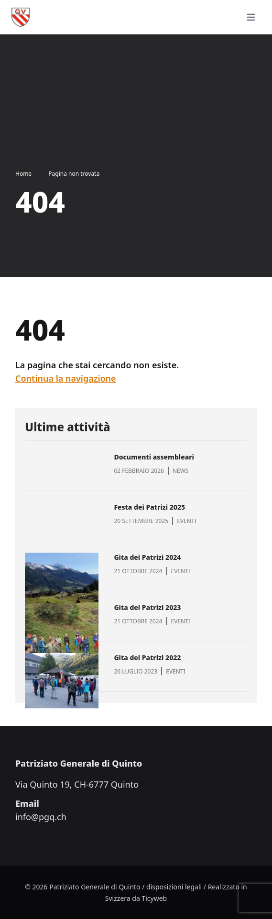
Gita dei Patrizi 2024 (147, 557)
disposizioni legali (174, 886)
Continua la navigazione (65, 378)
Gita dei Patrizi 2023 (147, 607)
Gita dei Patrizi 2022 (147, 657)
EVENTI (186, 521)
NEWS (181, 471)
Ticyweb (154, 898)
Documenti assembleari (154, 456)
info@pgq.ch (40, 817)
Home (23, 174)
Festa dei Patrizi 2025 (149, 507)
